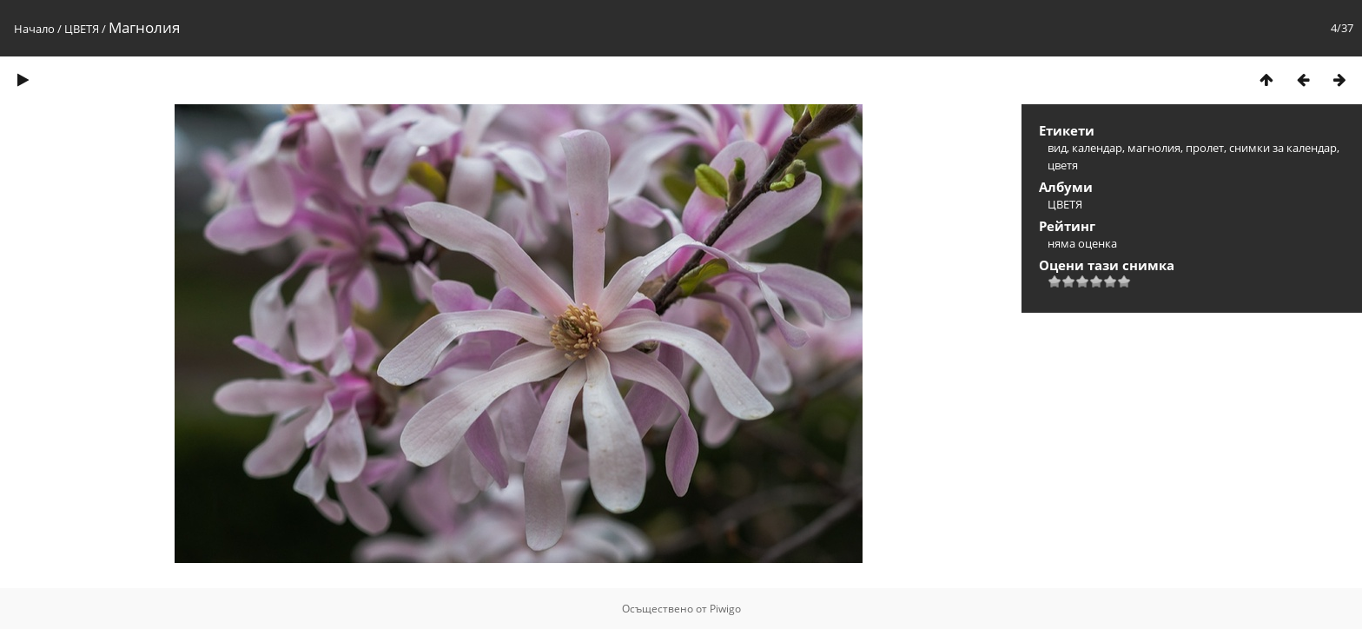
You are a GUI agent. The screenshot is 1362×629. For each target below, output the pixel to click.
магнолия (1153, 148)
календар (1097, 148)
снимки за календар (1283, 148)
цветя (1063, 165)
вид (1057, 148)
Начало (34, 28)
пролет (1205, 148)
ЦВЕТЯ (81, 28)
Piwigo (725, 608)
